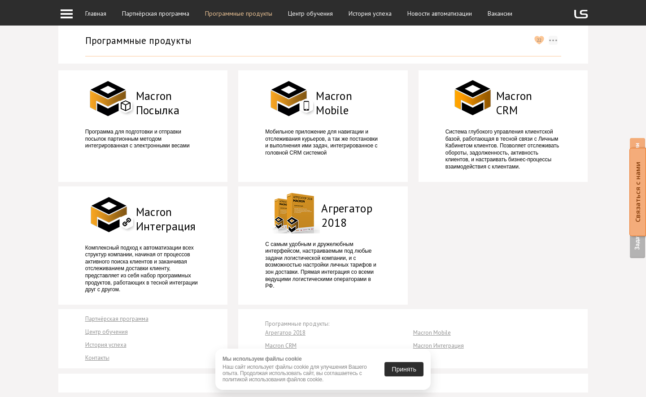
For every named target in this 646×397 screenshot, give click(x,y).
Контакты (97, 358)
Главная (95, 13)
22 (539, 40)
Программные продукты (238, 13)
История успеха (370, 13)
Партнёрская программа (155, 13)
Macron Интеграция (438, 346)
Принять (404, 369)
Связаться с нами (637, 192)
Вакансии (500, 13)
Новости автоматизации (439, 13)
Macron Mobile (432, 333)
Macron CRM (281, 346)
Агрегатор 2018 (285, 333)
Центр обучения (310, 13)
